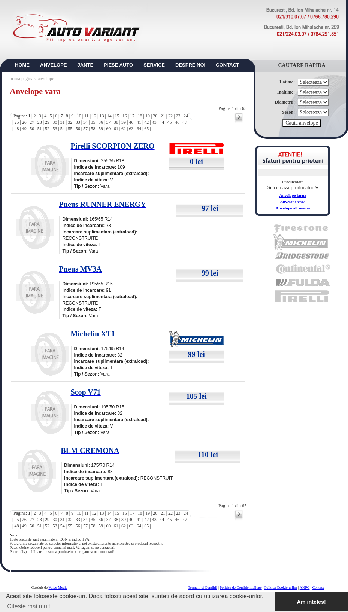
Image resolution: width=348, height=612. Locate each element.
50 (32, 128)
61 (116, 128)
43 (154, 122)
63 (131, 128)
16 (124, 116)
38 (116, 122)
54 (62, 128)
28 (39, 122)
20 (155, 116)
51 (39, 128)
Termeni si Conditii (202, 587)
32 (70, 122)
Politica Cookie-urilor (280, 587)
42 (146, 122)
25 (16, 122)
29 (47, 122)
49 (24, 128)
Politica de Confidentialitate (241, 587)
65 (146, 128)
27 (32, 122)
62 (123, 128)
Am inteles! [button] (311, 602)
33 (78, 122)
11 (86, 116)
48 (16, 128)
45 (169, 122)
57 (85, 128)
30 (54, 122)
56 (78, 128)
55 (70, 128)
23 (178, 116)
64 (139, 128)
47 (184, 122)
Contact (318, 587)
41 (139, 122)
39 (123, 122)
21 (163, 116)
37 (108, 122)
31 (62, 122)
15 (117, 116)
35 (93, 122)
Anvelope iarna (292, 195)
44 (162, 122)
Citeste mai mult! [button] (29, 606)
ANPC (305, 587)
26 (24, 122)
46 (177, 122)
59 (101, 128)
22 (170, 116)
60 (108, 128)
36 (101, 122)
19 (147, 116)
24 (186, 116)
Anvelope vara (292, 201)
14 (109, 116)
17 (132, 116)
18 (139, 116)
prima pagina (21, 78)
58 (93, 128)
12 (94, 116)
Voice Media (57, 587)
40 (131, 122)
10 (79, 116)
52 (47, 128)
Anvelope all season (293, 208)
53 (54, 128)
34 (85, 122)
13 (101, 116)
